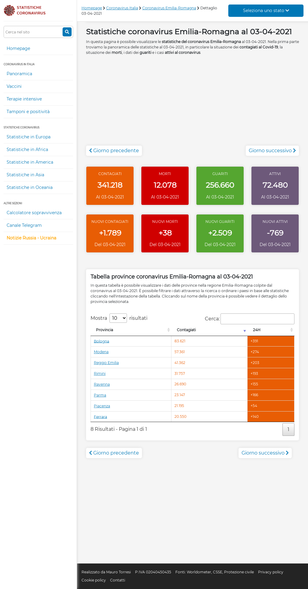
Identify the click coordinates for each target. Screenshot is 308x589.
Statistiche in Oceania (30, 187)
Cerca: (249, 318)
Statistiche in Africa (27, 149)
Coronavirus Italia (122, 8)
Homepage (18, 48)
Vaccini (14, 86)
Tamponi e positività (28, 111)
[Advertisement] (192, 103)
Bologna (101, 341)
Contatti (117, 580)
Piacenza (102, 406)
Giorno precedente (114, 150)
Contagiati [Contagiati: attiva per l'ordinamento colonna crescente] (186, 330)
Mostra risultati (119, 318)
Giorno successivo (272, 150)
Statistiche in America (30, 162)
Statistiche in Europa (29, 137)
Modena (101, 352)
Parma (100, 395)
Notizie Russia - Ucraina (31, 238)
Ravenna (102, 384)
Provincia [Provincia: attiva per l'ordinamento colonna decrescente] (104, 330)
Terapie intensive (24, 99)
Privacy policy (270, 572)
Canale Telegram (24, 225)
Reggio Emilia (106, 362)
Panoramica (19, 73)
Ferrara (100, 416)
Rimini (100, 373)
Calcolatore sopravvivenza (34, 212)
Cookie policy (94, 580)
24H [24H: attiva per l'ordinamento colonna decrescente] (256, 330)
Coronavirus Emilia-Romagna (169, 8)
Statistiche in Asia (25, 174)
